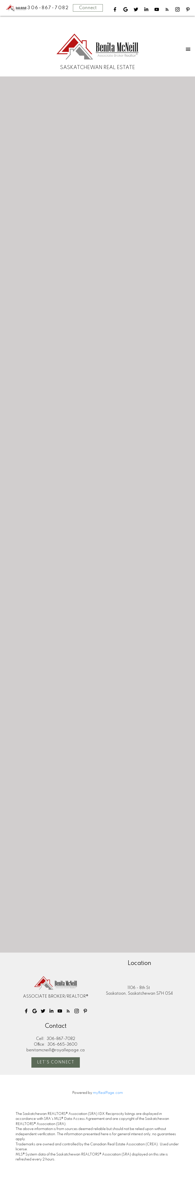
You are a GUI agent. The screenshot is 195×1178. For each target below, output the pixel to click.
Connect (88, 8)
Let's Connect (55, 1062)
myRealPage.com (108, 1093)
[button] (115, 9)
